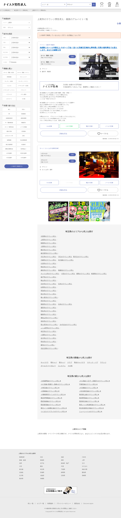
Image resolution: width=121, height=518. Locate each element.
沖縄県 (42, 478)
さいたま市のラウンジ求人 (50, 274)
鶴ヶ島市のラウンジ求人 (49, 297)
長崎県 (84, 475)
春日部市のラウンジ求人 (49, 253)
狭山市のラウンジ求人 (48, 280)
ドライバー (23, 90)
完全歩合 (13, 62)
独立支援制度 (9, 144)
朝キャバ (54, 362)
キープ (101, 4)
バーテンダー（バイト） (9, 90)
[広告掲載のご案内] (60, 490)
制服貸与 (23, 122)
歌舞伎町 (22, 457)
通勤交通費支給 (9, 149)
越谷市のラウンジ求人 (48, 270)
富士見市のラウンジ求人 (49, 325)
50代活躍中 (9, 157)
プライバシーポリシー (64, 503)
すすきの (84, 466)
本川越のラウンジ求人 (66, 260)
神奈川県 (84, 469)
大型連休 (23, 131)
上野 (83, 460)
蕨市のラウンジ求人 (48, 345)
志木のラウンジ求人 (65, 284)
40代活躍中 (9, 153)
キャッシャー (23, 77)
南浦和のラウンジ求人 (99, 274)
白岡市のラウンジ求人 (48, 287)
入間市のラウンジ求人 (48, 246)
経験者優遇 (23, 118)
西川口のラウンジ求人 (81, 257)
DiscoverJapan (88, 503)
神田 (62, 460)
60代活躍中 (23, 157)
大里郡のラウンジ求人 (48, 236)
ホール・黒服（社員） (9, 72)
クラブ (69, 362)
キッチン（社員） (9, 81)
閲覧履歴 (109, 4)
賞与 (23, 135)
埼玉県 (42, 469)
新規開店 (23, 114)
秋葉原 (42, 460)
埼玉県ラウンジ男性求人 (21, 10)
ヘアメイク (9, 94)
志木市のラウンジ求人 (48, 284)
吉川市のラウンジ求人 (48, 338)
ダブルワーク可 (9, 135)
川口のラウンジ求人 (65, 257)
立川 (83, 463)
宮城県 (42, 472)
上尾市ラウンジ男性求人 (39, 10)
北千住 (42, 463)
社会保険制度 (23, 140)
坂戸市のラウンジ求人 (48, 277)
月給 (58, 56)
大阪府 (42, 475)
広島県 (63, 475)
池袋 (62, 457)
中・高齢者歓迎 (9, 122)
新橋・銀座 (22, 460)
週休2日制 (9, 131)
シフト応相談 (23, 127)
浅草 (20, 463)
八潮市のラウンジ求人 (48, 335)
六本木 (84, 457)
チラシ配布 (23, 94)
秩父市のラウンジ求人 (48, 294)
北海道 (21, 472)
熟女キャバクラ (79, 362)
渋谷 (41, 457)
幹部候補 (9, 77)
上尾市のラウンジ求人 (48, 240)
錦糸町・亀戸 (65, 463)
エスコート (9, 99)
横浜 (41, 466)
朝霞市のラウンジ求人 (48, 243)
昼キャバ (62, 362)
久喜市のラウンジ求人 (48, 263)
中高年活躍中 (23, 153)
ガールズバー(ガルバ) (48, 366)
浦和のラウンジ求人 (83, 274)
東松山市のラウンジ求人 (49, 318)
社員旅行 (23, 144)
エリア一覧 (40, 503)
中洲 (62, 466)
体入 (9, 109)
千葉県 (63, 469)
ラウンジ (103, 362)
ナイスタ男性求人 (5, 10)
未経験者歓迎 (9, 118)
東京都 (21, 469)
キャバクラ (44, 362)
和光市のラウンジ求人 (48, 342)
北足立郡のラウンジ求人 (49, 348)
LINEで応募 (69, 126)
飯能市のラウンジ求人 (48, 314)
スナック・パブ (92, 362)
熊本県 (21, 478)
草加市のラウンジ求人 (48, 291)
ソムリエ (9, 85)
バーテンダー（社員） (23, 85)
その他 (70, 366)
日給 (58, 63)
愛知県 (84, 472)
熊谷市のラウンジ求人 (48, 267)
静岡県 (63, 472)
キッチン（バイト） (23, 81)
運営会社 (77, 503)
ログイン (117, 4)
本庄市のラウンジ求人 (48, 331)
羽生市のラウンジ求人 (48, 311)
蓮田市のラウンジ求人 (48, 308)
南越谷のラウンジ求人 (66, 270)
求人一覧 (30, 503)
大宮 (20, 466)
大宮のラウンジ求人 (68, 274)
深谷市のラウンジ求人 (48, 321)
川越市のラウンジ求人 (48, 260)
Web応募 (49, 126)
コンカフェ (62, 366)
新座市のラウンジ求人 (48, 304)
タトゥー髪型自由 (9, 127)
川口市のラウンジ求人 (48, 257)
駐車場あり (23, 149)
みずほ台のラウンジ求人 (68, 325)
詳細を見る (63, 134)
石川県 (21, 475)
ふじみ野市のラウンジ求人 (50, 328)
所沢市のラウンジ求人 (48, 301)
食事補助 (9, 140)
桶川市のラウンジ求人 (48, 250)
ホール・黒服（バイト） (23, 72)
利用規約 (50, 503)
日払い (23, 109)
